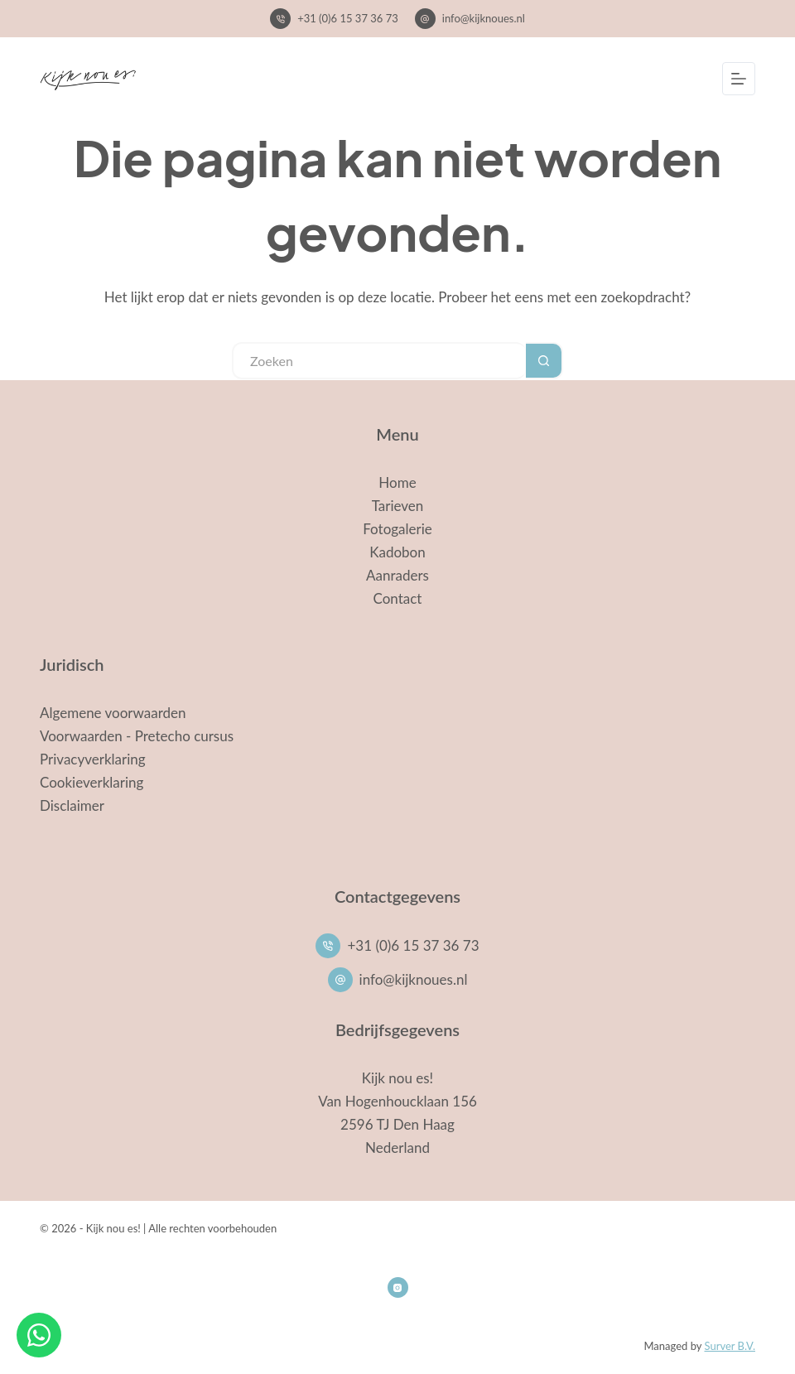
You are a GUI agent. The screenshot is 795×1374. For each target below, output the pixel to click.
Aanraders (397, 575)
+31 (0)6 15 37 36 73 (347, 18)
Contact (397, 598)
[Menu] (738, 78)
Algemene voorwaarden (113, 712)
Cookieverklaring (91, 782)
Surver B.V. (729, 1345)
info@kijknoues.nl (483, 18)
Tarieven (398, 505)
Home (397, 482)
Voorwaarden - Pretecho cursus (137, 736)
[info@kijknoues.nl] (425, 18)
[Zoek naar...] (379, 360)
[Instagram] (398, 1287)
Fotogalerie (397, 529)
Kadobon (397, 552)
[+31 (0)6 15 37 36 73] (280, 18)
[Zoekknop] (544, 360)
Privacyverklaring (93, 759)
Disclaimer (72, 805)
